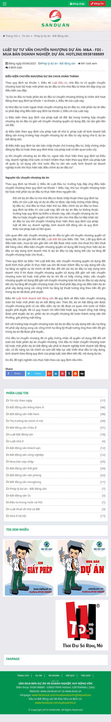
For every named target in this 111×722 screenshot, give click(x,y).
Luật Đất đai (54, 239)
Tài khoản (53, 675)
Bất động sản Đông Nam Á (27, 407)
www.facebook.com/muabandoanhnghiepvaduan (61, 695)
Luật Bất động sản (21, 434)
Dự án (38, 675)
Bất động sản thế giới (23, 468)
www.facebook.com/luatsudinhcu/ (55, 702)
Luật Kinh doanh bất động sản (34, 298)
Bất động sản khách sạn (25, 448)
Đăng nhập (77, 3)
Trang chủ (10, 36)
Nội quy (70, 675)
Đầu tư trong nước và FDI (26, 502)
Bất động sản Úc (20, 495)
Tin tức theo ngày (21, 400)
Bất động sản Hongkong (25, 482)
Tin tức (26, 36)
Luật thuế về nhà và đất (25, 509)
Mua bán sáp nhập (22, 461)
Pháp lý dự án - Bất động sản (51, 36)
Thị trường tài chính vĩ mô (26, 421)
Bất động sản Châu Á (23, 427)
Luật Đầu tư (59, 82)
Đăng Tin (97, 3)
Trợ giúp (86, 675)
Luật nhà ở (17, 441)
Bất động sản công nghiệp (27, 455)
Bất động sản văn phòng (25, 475)
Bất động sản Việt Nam (24, 414)
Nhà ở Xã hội (18, 516)
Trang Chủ (23, 675)
